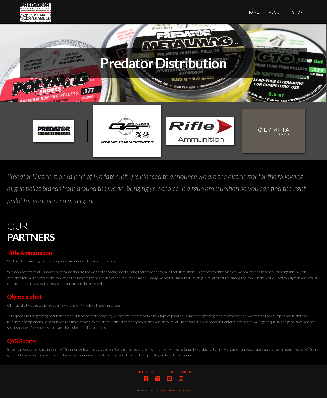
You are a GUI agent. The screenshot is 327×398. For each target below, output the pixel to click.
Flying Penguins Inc (174, 390)
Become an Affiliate (149, 371)
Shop (174, 371)
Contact (189, 371)
